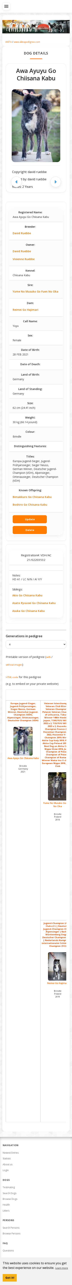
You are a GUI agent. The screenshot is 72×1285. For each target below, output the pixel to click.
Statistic (7, 1158)
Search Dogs (9, 1193)
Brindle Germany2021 (23, 768)
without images (14, 664)
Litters (6, 1210)
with (48, 657)
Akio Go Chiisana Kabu (27, 595)
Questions (8, 1250)
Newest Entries (11, 1152)
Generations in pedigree (24, 636)
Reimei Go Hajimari (25, 310)
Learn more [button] (61, 1268)
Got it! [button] (9, 1277)
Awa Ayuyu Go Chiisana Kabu (23, 743)
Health (6, 1204)
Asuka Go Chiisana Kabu (28, 611)
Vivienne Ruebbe (24, 259)
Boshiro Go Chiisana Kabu (30, 504)
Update (30, 519)
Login (6, 1170)
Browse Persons (11, 1233)
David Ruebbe (22, 233)
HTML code (12, 677)
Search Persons (11, 1227)
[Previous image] (16, 181)
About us (7, 1164)
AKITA (8, 42)
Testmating (9, 1187)
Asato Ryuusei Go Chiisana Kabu (34, 603)
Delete (30, 530)
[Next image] (55, 181)
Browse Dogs (10, 1199)
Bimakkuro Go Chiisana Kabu (32, 497)
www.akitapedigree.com (27, 42)
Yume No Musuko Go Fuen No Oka (35, 291)
